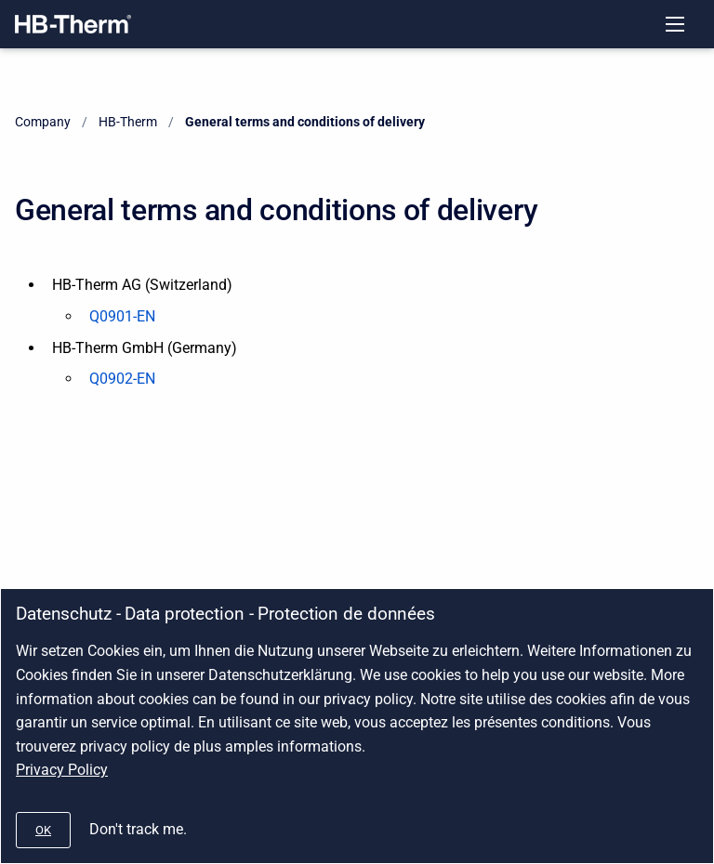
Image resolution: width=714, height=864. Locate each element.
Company (43, 121)
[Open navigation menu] (675, 24)
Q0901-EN (122, 316)
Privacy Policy (62, 770)
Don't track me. (138, 829)
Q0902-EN (122, 378)
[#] (43, 830)
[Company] (73, 24)
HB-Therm (128, 121)
